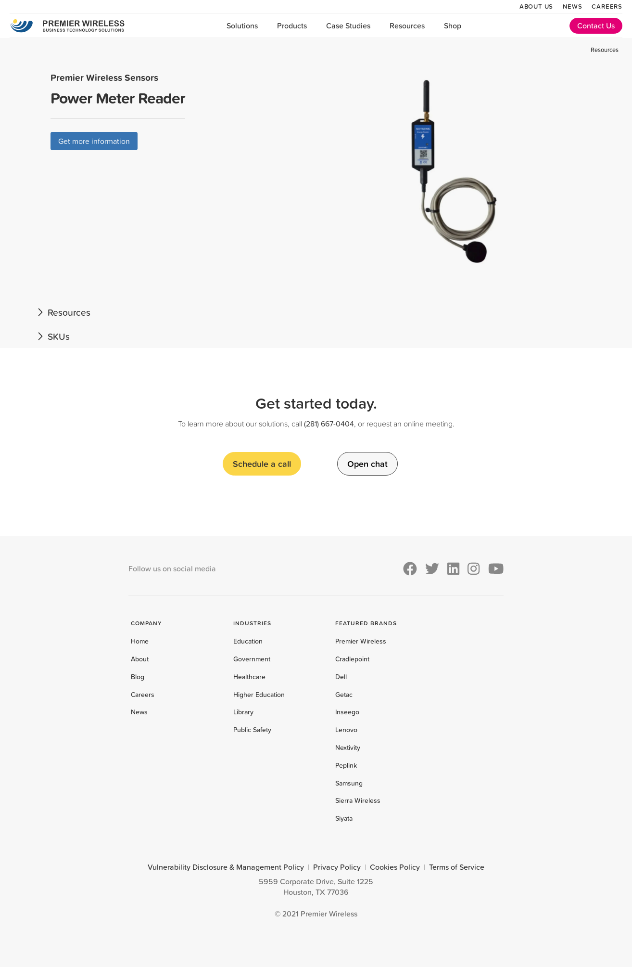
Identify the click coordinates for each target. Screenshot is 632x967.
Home (140, 641)
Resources (407, 25)
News (572, 6)
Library (243, 712)
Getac (344, 694)
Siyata (344, 818)
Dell (341, 677)
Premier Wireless (360, 641)
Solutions (242, 25)
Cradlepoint (352, 659)
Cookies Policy (395, 867)
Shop (452, 25)
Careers (607, 6)
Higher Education (259, 694)
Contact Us (596, 25)
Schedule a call (262, 463)
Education (248, 641)
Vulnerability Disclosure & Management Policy (226, 867)
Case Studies (348, 25)
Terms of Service (456, 867)
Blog (137, 677)
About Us (536, 6)
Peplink (346, 765)
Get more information (94, 141)
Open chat (367, 463)
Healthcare (249, 677)
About (140, 659)
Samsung (349, 783)
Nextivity (347, 747)
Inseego (347, 712)
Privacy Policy (337, 867)
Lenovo (346, 730)
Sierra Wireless (357, 800)
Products (292, 25)
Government (251, 659)
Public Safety (252, 730)
